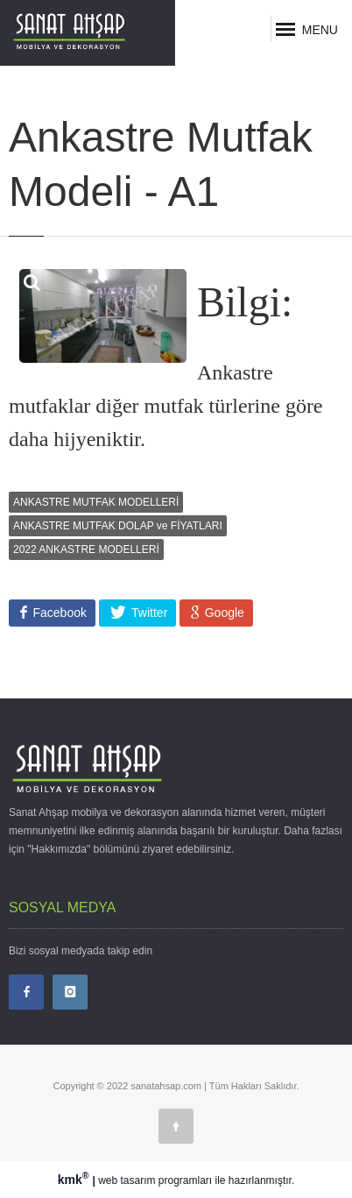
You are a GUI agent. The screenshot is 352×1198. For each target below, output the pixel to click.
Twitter (147, 613)
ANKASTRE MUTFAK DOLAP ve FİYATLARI (117, 526)
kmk (75, 1180)
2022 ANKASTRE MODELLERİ (86, 549)
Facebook (58, 613)
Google (222, 613)
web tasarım (126, 1180)
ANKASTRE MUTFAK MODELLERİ (96, 502)
